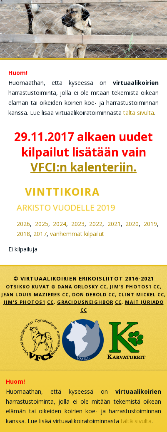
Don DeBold (89, 294)
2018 (23, 234)
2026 (23, 224)
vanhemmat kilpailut (77, 234)
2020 (132, 224)
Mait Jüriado (144, 302)
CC (103, 286)
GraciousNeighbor (85, 302)
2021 (114, 224)
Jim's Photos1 (131, 286)
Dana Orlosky (77, 286)
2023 (78, 224)
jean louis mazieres (30, 294)
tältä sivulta (138, 113)
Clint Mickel (137, 294)
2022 (95, 224)
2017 (40, 234)
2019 (150, 224)
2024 (59, 224)
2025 (41, 224)
